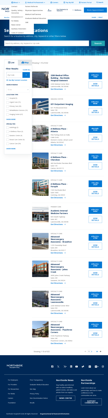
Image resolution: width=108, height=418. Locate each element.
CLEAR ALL (26, 69)
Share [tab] (94, 17)
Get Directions (62, 87)
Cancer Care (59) (15, 143)
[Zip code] (14, 74)
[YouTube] (76, 366)
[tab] (98, 2)
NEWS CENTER (65, 398)
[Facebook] (52, 366)
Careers (57, 2)
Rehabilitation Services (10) (18, 109)
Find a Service (36, 9)
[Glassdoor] (83, 366)
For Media (11, 393)
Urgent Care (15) (15, 101)
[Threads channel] (90, 366)
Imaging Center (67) (16, 114)
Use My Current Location (16, 79)
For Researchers (13, 389)
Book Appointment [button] (95, 9)
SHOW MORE (11, 119)
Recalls (32, 402)
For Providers (12, 384)
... (97, 351)
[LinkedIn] (71, 366)
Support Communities (91, 402)
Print (100, 17)
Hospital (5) (13, 97)
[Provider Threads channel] (97, 366)
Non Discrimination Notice (39, 398)
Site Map (33, 389)
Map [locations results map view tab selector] (25, 62)
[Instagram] (103, 366)
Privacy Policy (34, 393)
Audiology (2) (13, 127)
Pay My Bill (71, 2)
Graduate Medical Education (39, 384)
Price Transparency (36, 380)
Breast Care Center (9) (17, 139)
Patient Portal (87, 2)
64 (100, 351)
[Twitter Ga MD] (65, 366)
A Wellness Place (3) (16, 131)
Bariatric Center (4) (15, 135)
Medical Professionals (37, 2)
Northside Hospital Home (13, 17)
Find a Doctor (25, 9)
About (18, 2)
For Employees (13, 380)
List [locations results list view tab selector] (11, 62)
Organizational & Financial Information (54, 414)
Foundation (12, 402)
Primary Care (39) (15, 105)
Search (98, 43)
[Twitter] (58, 366)
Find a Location (48, 9)
